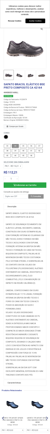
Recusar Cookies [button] (14, 21)
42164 (25, 118)
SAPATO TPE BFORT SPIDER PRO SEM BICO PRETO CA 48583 (12, 420)
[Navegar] (3, 418)
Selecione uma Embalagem (16, 162)
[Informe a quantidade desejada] (11, 178)
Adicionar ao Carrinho (25, 185)
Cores (6, 133)
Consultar (36, 196)
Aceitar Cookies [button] (35, 21)
